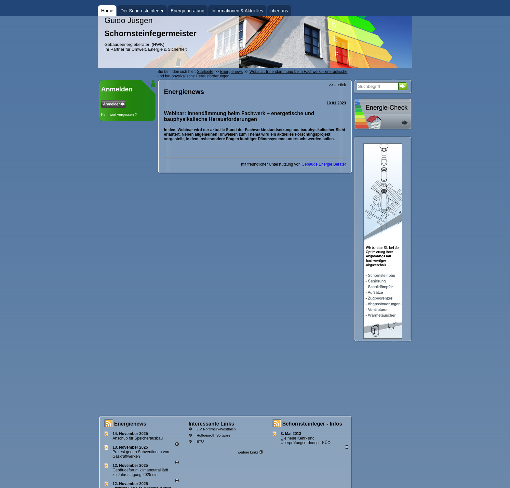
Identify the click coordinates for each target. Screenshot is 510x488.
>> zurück (337, 85)
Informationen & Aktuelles (237, 10)
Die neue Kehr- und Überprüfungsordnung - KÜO (305, 440)
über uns (279, 10)
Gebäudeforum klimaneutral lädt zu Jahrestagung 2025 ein (140, 472)
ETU (200, 441)
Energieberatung (188, 10)
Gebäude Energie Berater (324, 164)
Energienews (130, 424)
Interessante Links (211, 424)
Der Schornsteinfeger (141, 10)
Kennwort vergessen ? (119, 114)
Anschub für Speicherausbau (138, 438)
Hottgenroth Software (213, 435)
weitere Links (249, 452)
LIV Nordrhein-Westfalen (215, 429)
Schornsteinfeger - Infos (312, 424)
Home (107, 10)
